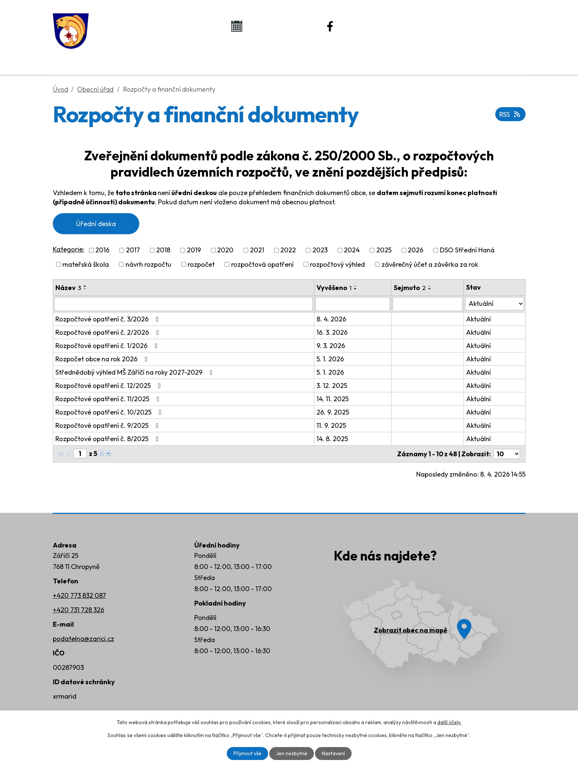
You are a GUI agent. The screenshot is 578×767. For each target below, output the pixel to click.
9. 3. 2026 (331, 345)
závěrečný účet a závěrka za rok (430, 264)
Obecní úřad (191, 56)
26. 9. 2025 (333, 412)
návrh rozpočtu (148, 264)
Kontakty (455, 56)
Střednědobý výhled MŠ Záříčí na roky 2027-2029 (135, 372)
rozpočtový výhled (337, 264)
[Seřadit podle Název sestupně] (85, 288)
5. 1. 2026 (330, 359)
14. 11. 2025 (333, 399)
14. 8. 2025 (332, 438)
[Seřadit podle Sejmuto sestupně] (430, 288)
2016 (102, 250)
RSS (510, 114)
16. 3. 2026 (332, 332)
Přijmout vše (247, 753)
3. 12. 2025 (332, 385)
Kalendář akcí (276, 26)
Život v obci (281, 56)
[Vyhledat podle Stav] (494, 303)
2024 (352, 250)
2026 (415, 250)
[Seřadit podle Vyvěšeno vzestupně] (356, 285)
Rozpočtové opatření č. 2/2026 (108, 332)
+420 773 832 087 (79, 595)
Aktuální (478, 319)
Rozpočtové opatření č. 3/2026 (108, 319)
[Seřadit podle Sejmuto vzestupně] (430, 285)
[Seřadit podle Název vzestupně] (85, 285)
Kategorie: (68, 249)
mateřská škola (85, 264)
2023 (320, 250)
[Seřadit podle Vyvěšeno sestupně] (356, 288)
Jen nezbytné (291, 753)
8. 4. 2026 (331, 319)
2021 (257, 250)
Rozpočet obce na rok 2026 (103, 359)
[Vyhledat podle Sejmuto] (427, 304)
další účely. (449, 722)
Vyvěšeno (334, 287)
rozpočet (201, 264)
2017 (133, 250)
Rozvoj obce (370, 56)
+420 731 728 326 (78, 610)
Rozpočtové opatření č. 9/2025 (108, 425)
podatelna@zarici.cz (83, 638)
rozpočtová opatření (262, 264)
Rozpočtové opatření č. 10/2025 (110, 412)
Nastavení (333, 753)
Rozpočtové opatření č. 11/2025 (109, 399)
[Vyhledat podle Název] (183, 304)
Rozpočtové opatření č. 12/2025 (109, 385)
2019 (194, 250)
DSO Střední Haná (467, 250)
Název (68, 287)
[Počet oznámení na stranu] (506, 454)
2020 (225, 250)
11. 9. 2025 (331, 425)
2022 (288, 250)
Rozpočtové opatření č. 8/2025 (108, 438)
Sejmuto (410, 287)
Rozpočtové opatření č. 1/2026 (108, 345)
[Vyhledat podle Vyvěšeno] (352, 304)
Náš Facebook (371, 26)
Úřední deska (96, 223)
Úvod (114, 56)
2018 (163, 250)
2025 (383, 250)
